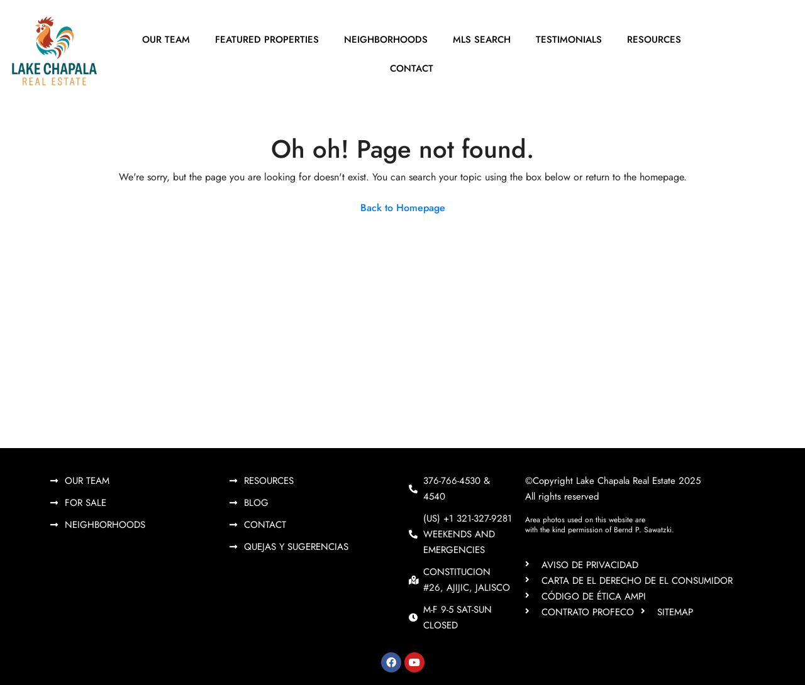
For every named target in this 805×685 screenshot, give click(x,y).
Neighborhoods (386, 40)
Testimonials (569, 40)
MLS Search (482, 40)
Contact (411, 68)
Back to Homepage (402, 207)
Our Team (166, 40)
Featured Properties (267, 40)
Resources (654, 40)
